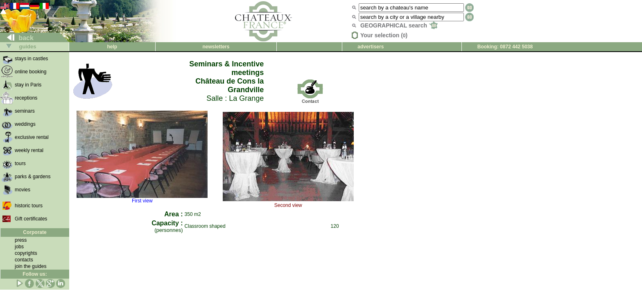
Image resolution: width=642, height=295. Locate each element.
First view (142, 198)
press (21, 240)
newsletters (215, 47)
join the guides (30, 266)
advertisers (370, 47)
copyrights (26, 253)
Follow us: (35, 274)
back (17, 37)
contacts (24, 260)
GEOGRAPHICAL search (399, 25)
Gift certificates (31, 219)
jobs (19, 247)
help (112, 47)
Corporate (34, 232)
